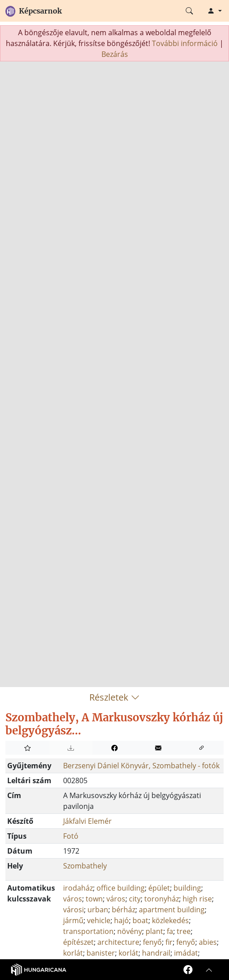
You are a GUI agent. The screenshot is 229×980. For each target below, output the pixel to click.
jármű (73, 920)
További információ (185, 43)
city (135, 899)
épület (159, 888)
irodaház (78, 888)
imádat (186, 953)
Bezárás (114, 54)
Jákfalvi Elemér (87, 821)
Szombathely (85, 866)
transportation (88, 931)
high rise (197, 899)
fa (170, 931)
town (94, 899)
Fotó (70, 836)
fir (169, 942)
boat (140, 920)
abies (208, 942)
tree (184, 931)
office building (120, 888)
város (72, 899)
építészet (78, 942)
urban (97, 910)
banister (101, 953)
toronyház (161, 899)
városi (73, 910)
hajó (121, 920)
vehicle (98, 920)
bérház (123, 910)
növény (129, 931)
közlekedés (170, 920)
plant (154, 931)
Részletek (114, 697)
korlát (73, 953)
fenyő (152, 942)
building (187, 888)
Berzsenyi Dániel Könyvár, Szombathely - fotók (141, 766)
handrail (156, 953)
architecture (118, 942)
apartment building (172, 910)
